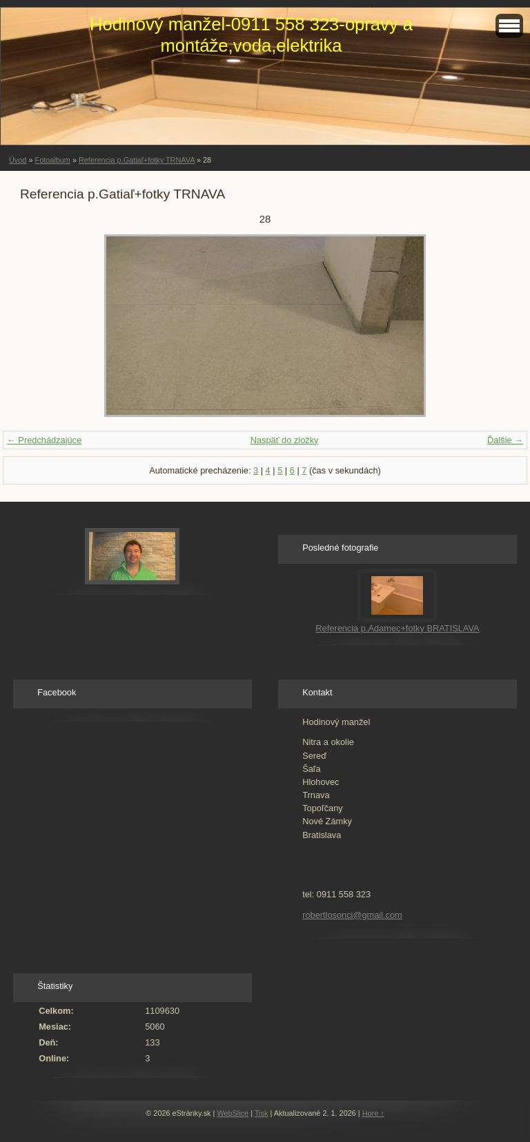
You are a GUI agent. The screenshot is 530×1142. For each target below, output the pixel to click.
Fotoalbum (52, 160)
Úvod (17, 160)
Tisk (261, 1113)
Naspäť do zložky (285, 440)
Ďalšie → (505, 440)
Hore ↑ (373, 1113)
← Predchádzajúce (44, 440)
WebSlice (232, 1113)
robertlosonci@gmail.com (352, 915)
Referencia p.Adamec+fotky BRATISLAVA (397, 628)
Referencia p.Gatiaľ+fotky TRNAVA (137, 160)
